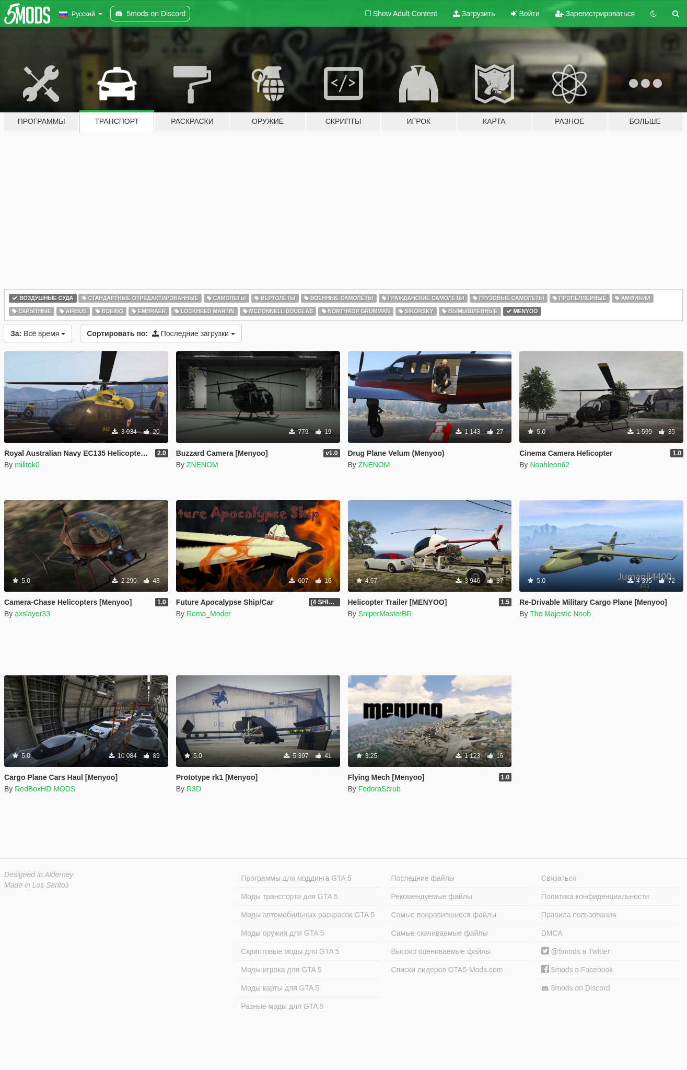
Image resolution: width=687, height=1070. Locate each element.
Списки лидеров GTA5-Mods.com (447, 969)
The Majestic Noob (560, 613)
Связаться (558, 878)
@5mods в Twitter (575, 951)
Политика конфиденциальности (595, 896)
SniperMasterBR (385, 613)
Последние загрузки (161, 333)
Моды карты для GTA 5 (280, 988)
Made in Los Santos (36, 885)
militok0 (27, 465)
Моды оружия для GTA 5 (282, 933)
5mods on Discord (575, 988)
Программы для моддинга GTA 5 (296, 878)
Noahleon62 (549, 465)
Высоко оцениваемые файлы (441, 951)
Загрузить (474, 13)
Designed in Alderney (39, 874)
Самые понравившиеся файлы (443, 915)
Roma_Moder (209, 613)
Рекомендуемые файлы (431, 896)
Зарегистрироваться (595, 13)
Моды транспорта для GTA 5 (289, 896)
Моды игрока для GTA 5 (281, 969)
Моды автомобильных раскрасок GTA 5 (308, 915)
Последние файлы (423, 878)
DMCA (552, 933)
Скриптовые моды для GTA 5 (290, 951)
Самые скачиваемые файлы (439, 933)
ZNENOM (202, 465)
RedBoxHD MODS (45, 789)
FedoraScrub (379, 789)
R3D (194, 789)
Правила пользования (578, 915)
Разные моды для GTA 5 (282, 1006)
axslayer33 (32, 613)
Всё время (37, 333)
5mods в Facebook (577, 969)
